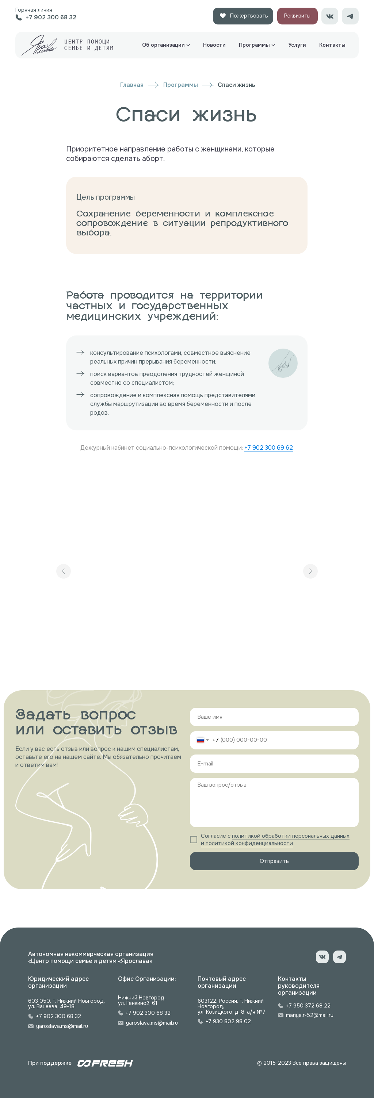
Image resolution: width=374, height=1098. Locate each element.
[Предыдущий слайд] (63, 571)
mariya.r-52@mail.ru (309, 1015)
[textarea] (274, 802)
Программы (180, 85)
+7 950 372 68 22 (308, 1005)
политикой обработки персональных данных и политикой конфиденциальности (275, 839)
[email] (274, 764)
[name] (274, 717)
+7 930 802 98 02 (228, 1021)
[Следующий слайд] (310, 571)
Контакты (332, 45)
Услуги (297, 45)
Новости (214, 45)
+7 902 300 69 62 (268, 448)
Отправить (274, 861)
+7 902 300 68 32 (58, 1016)
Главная (132, 85)
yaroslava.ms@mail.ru (62, 1026)
